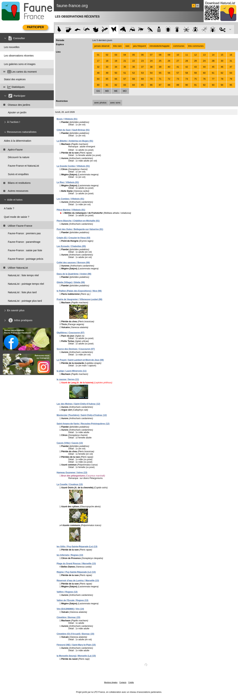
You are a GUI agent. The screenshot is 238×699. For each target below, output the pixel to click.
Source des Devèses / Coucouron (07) (76, 349)
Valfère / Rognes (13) (67, 592)
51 (125, 73)
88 (169, 85)
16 (231, 54)
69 (142, 79)
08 (160, 54)
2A (204, 60)
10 (178, 54)
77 (213, 79)
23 (142, 60)
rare (127, 46)
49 (107, 73)
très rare (117, 46)
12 (195, 54)
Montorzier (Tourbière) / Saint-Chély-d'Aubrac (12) (82, 415)
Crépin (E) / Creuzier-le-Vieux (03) (73, 238)
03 (116, 54)
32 (98, 67)
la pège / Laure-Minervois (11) (72, 371)
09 (169, 54)
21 (125, 60)
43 (195, 67)
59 (195, 73)
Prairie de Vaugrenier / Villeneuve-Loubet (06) (79, 299)
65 (107, 79)
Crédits (131, 682)
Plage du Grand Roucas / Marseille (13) (76, 563)
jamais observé (101, 46)
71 (160, 79)
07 (151, 54)
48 (98, 73)
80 (98, 85)
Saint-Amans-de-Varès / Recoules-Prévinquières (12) (83, 423)
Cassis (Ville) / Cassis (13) (70, 443)
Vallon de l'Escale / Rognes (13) (72, 600)
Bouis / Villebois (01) (67, 119)
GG (98, 91)
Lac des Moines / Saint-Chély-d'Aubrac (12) (78, 404)
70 (151, 79)
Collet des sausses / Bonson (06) (73, 262)
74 (186, 79)
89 (178, 85)
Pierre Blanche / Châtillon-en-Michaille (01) (78, 221)
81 (107, 85)
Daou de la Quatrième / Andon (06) (74, 274)
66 (116, 79)
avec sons (115, 102)
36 (133, 67)
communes (178, 46)
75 (195, 79)
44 (204, 67)
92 (204, 85)
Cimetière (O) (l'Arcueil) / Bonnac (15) (75, 634)
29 (195, 60)
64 (98, 79)
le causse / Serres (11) (68, 379)
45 (213, 67)
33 (107, 67)
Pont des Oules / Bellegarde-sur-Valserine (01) (80, 229)
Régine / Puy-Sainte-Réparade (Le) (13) (76, 572)
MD (107, 91)
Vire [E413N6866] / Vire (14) (70, 609)
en (197, 6)
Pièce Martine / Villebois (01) (71, 210)
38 (151, 67)
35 (125, 67)
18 (107, 60)
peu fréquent (139, 46)
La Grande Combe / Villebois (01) (73, 166)
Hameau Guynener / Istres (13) (72, 472)
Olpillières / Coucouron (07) (70, 332)
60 (204, 73)
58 (186, 73)
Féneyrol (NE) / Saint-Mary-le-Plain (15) (76, 645)
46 (222, 67)
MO (125, 91)
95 (231, 85)
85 (142, 85)
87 (160, 85)
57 (178, 73)
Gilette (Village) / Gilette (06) (71, 282)
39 (160, 67)
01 (98, 54)
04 (125, 54)
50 (116, 73)
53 (142, 73)
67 (125, 79)
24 (151, 60)
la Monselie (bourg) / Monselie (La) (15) (76, 656)
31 (231, 60)
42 (186, 67)
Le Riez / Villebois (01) (68, 182)
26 (169, 60)
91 (195, 85)
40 (169, 67)
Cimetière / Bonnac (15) (68, 617)
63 (231, 73)
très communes (195, 46)
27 (178, 60)
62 (222, 73)
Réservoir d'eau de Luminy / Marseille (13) (78, 580)
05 (133, 54)
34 (116, 67)
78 (222, 79)
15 (222, 54)
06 (142, 54)
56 (169, 73)
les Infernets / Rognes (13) (70, 555)
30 (222, 60)
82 (116, 85)
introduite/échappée (160, 46)
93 (213, 85)
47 (231, 67)
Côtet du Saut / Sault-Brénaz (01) (73, 130)
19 (116, 60)
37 (142, 67)
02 (107, 54)
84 (133, 85)
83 (125, 85)
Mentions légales (110, 682)
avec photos (100, 102)
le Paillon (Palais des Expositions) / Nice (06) (79, 291)
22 (133, 60)
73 (178, 79)
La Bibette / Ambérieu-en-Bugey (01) (75, 141)
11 (186, 54)
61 (213, 73)
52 (133, 73)
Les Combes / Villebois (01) (70, 199)
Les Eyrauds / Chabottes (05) (71, 246)
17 (98, 60)
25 (160, 60)
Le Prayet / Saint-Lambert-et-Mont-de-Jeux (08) (80, 360)
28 (186, 60)
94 (222, 85)
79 (231, 79)
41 (178, 67)
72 (169, 79)
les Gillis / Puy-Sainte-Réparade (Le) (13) (77, 546)
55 (160, 73)
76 (204, 79)
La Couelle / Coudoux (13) (70, 484)
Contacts (122, 682)
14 (213, 54)
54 (151, 73)
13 (204, 54)
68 (133, 79)
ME (115, 91)
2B (213, 60)
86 (151, 85)
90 (186, 85)
